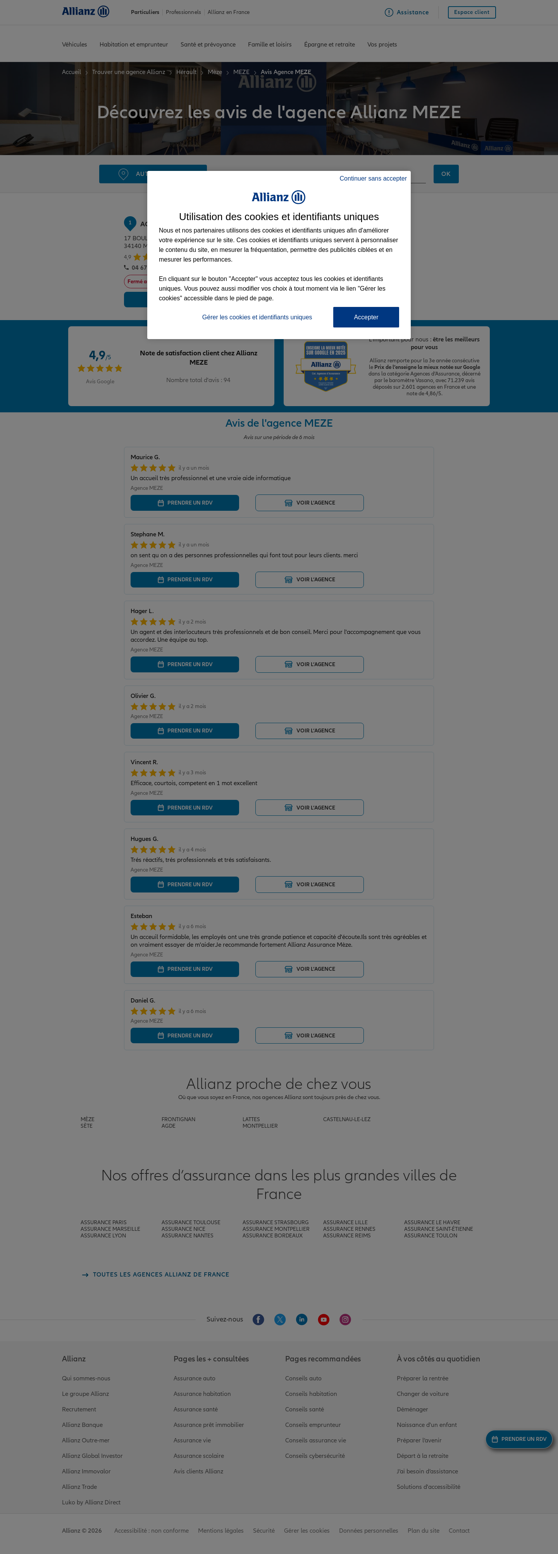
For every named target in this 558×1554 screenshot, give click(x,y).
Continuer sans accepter (373, 178)
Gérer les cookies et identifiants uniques (257, 317)
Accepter (366, 317)
